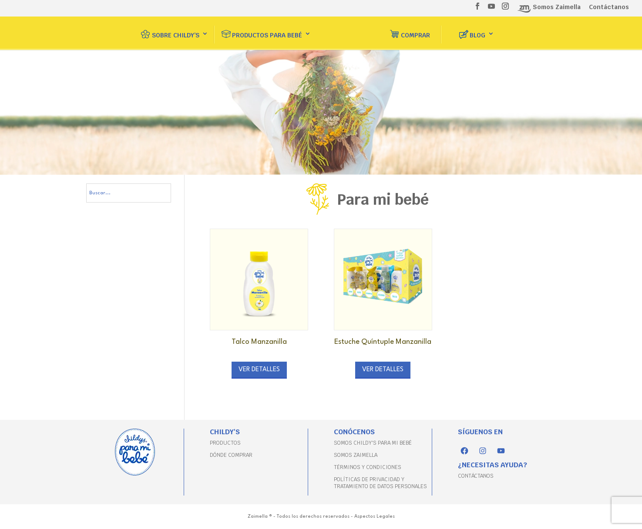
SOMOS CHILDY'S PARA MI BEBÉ (373, 442)
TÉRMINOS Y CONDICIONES (367, 467)
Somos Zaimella (557, 7)
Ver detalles (259, 369)
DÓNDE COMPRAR (231, 455)
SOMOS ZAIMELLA (355, 455)
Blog (477, 31)
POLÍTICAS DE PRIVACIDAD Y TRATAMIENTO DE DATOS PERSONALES (380, 483)
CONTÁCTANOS (476, 475)
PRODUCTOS (225, 442)
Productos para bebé (267, 31)
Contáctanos (609, 7)
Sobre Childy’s (175, 31)
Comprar (415, 31)
